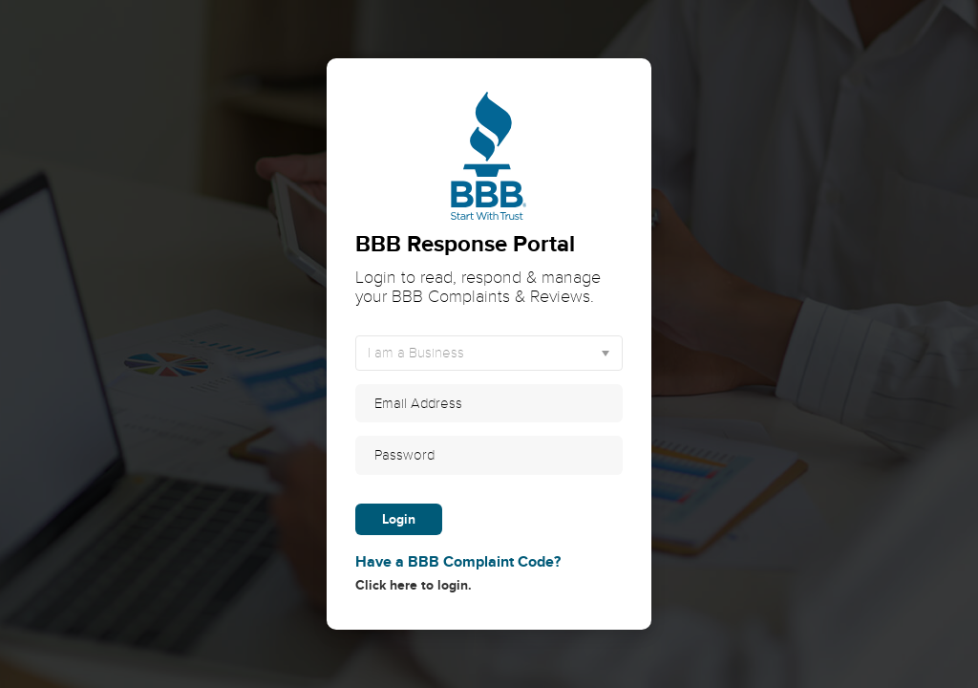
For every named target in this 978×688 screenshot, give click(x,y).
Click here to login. (489, 571)
